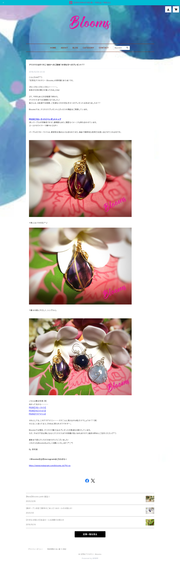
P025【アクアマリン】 (37, 414)
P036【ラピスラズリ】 (37, 411)
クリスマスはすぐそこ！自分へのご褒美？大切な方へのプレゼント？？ (57, 65)
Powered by (90, 558)
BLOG (75, 48)
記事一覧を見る (90, 534)
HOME (53, 48)
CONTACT (104, 48)
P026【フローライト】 (37, 407)
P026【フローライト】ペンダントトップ (45, 119)
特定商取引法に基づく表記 (56, 549)
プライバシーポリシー (35, 549)
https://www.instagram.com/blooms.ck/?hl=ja (50, 465)
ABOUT (64, 48)
